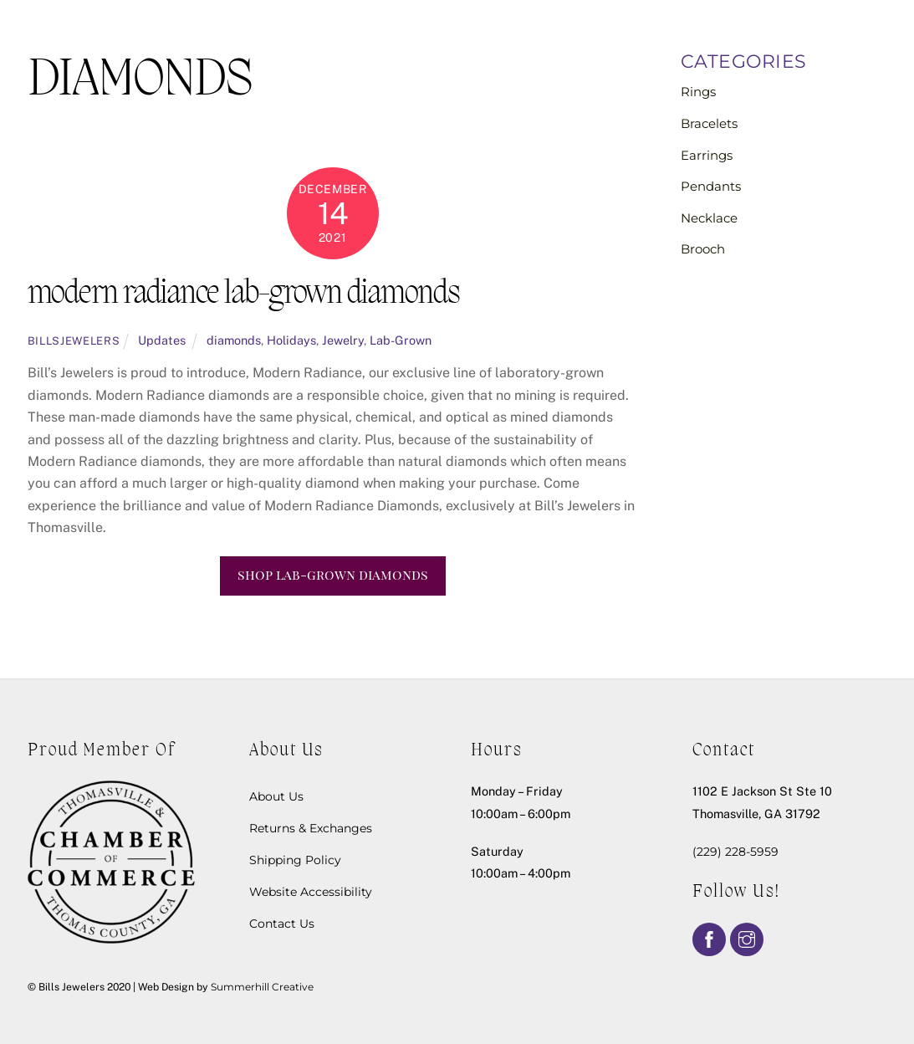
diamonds (234, 340)
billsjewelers (74, 341)
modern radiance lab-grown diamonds (244, 295)
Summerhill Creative (262, 986)
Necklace (709, 218)
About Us (276, 796)
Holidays (291, 340)
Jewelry (343, 340)
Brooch (703, 249)
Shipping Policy (295, 859)
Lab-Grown (400, 340)
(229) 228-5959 (735, 851)
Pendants (711, 186)
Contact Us (281, 923)
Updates (162, 340)
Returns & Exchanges (310, 828)
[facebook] (709, 937)
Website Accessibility (310, 891)
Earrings (707, 155)
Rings (698, 92)
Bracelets (709, 123)
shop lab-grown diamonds (332, 574)
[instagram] (746, 937)
